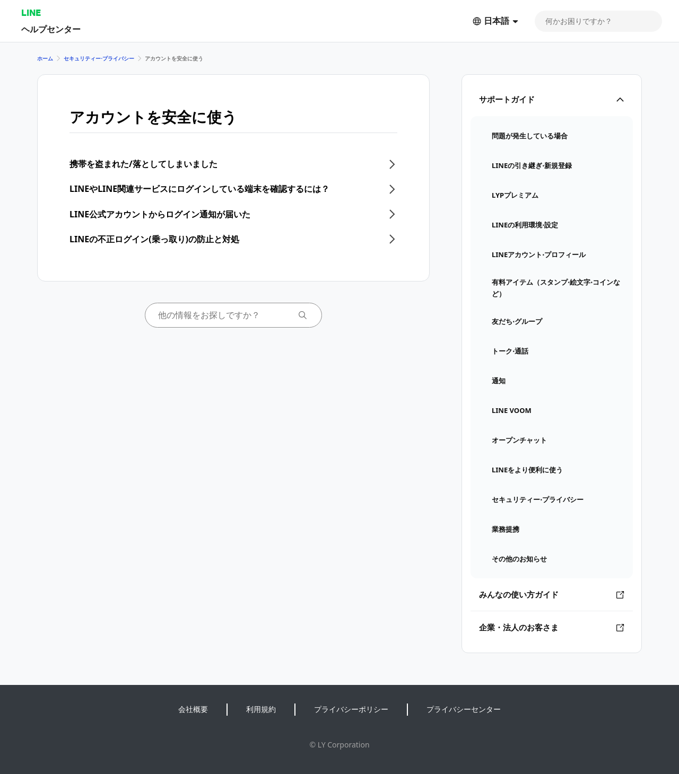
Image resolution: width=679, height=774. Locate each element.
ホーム (45, 58)
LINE (31, 12)
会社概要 (193, 709)
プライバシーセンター (463, 709)
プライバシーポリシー (351, 709)
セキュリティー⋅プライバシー (99, 58)
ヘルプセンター (51, 28)
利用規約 (261, 709)
